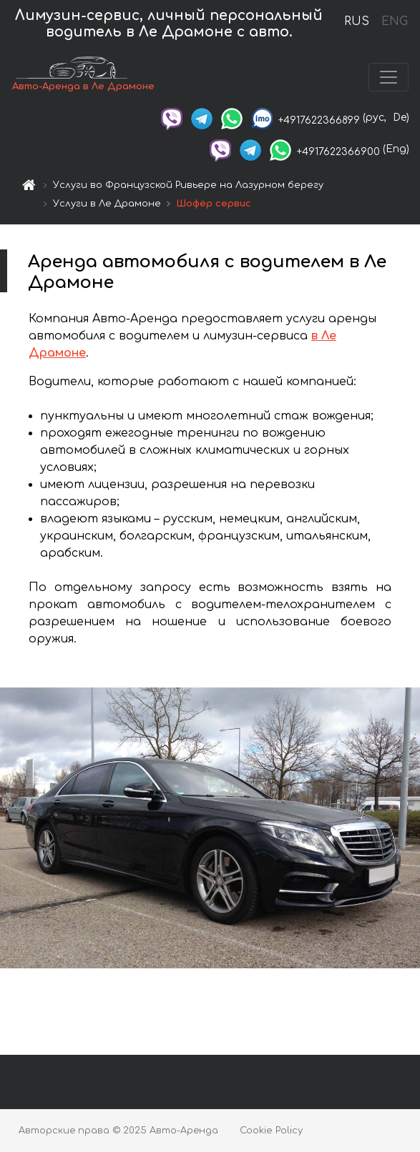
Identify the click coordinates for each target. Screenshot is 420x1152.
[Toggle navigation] (388, 77)
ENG (394, 21)
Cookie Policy (271, 1131)
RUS (356, 21)
